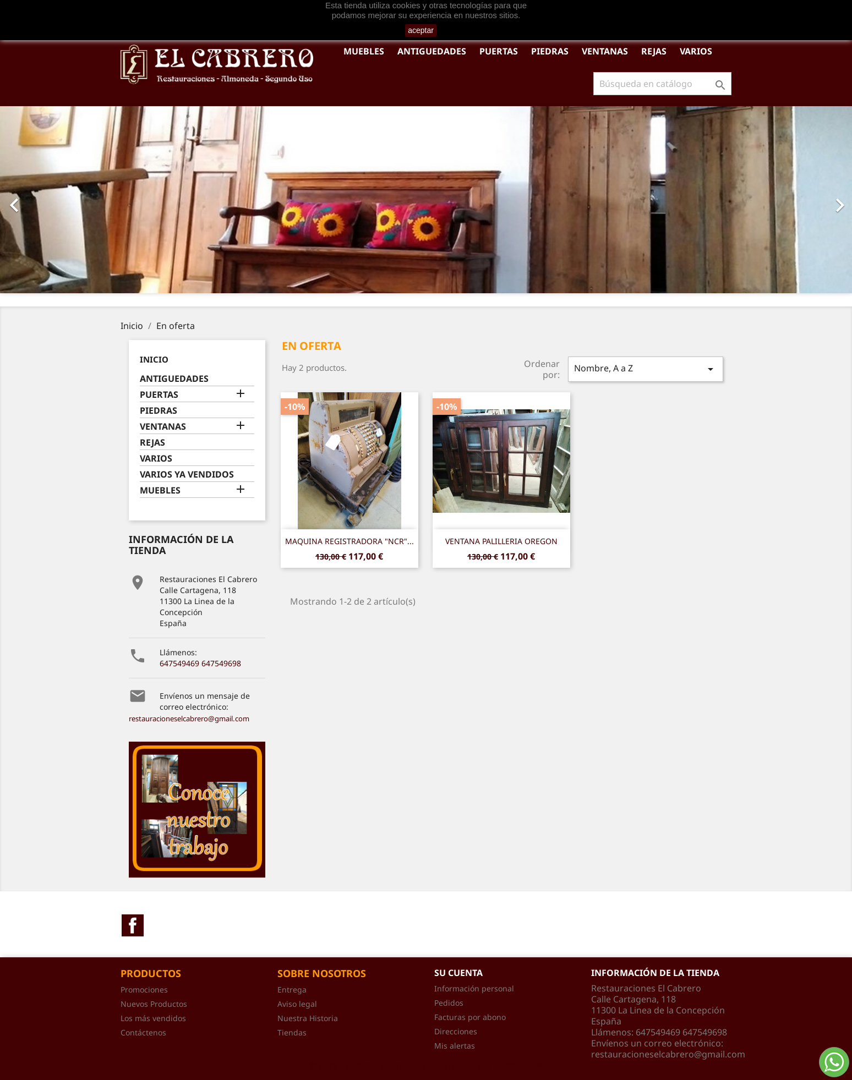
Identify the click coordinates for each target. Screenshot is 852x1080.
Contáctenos (143, 1032)
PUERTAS (498, 51)
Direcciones (455, 1031)
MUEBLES (363, 51)
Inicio (154, 359)
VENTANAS (605, 51)
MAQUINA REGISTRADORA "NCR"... (349, 541)
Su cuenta (458, 973)
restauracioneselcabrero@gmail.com (189, 718)
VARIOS (696, 51)
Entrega (292, 989)
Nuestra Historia (307, 1018)
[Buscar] (662, 83)
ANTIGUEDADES (431, 51)
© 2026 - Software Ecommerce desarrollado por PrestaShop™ (426, 1065)
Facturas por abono (470, 1017)
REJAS (654, 51)
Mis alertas (454, 1045)
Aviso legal (297, 1004)
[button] (64, 199)
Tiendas (292, 1032)
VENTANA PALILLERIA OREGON (501, 541)
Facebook (133, 925)
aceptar (421, 30)
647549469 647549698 (200, 663)
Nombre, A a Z (645, 369)
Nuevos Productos (154, 1004)
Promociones (144, 989)
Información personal (474, 988)
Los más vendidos (153, 1018)
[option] (426, 199)
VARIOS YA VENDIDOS (187, 474)
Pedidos (448, 1002)
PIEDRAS (550, 51)
